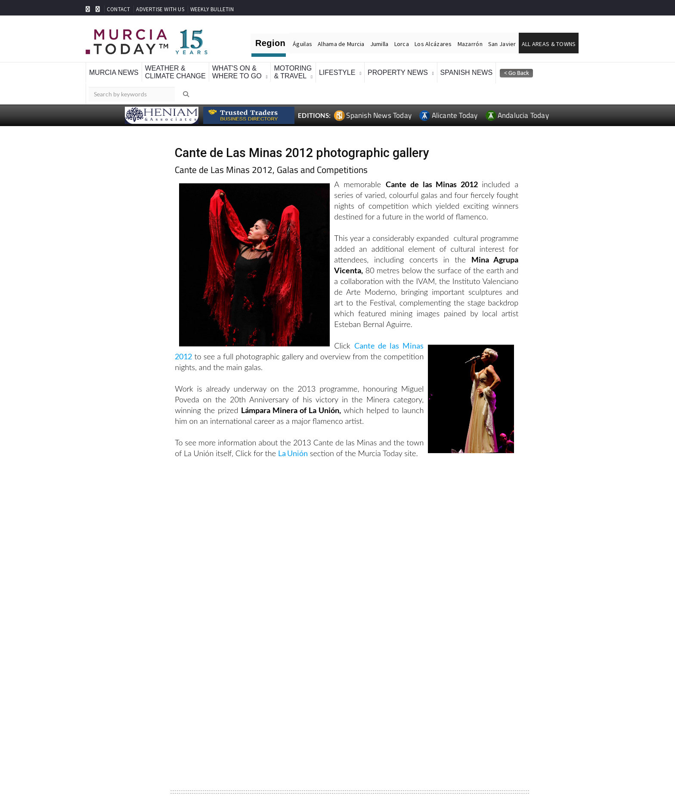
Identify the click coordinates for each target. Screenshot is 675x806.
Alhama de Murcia (341, 44)
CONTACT (118, 9)
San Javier (502, 44)
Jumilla (379, 44)
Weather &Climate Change (175, 72)
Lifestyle (337, 72)
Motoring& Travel (293, 72)
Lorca (401, 44)
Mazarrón (470, 44)
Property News (398, 72)
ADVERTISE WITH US (160, 9)
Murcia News (114, 72)
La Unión (293, 453)
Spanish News (466, 72)
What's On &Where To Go (237, 72)
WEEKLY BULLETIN (212, 9)
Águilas (302, 44)
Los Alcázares (433, 44)
